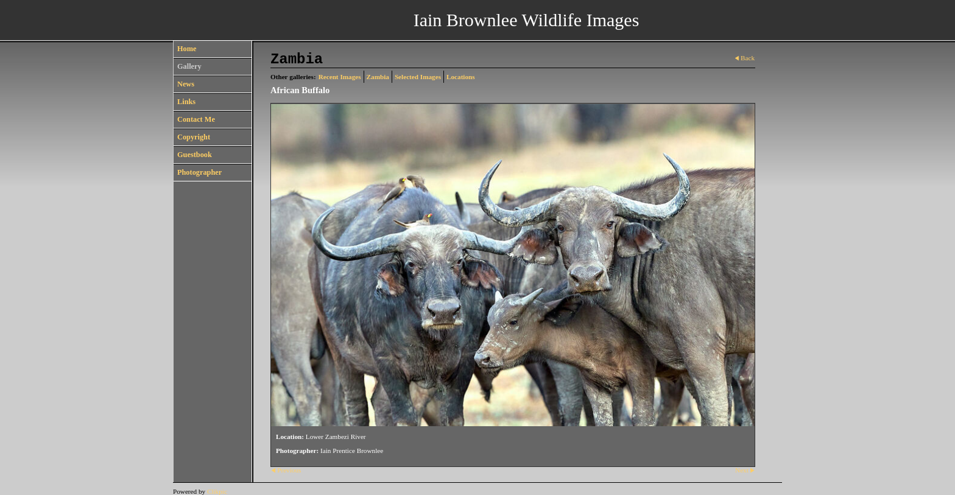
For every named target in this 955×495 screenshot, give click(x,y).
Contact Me (196, 119)
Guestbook (194, 154)
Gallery (189, 66)
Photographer (199, 172)
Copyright (193, 137)
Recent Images (340, 76)
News (185, 84)
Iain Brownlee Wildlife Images (527, 20)
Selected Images (418, 76)
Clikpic (217, 491)
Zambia (378, 76)
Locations (460, 76)
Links (186, 101)
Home (186, 48)
